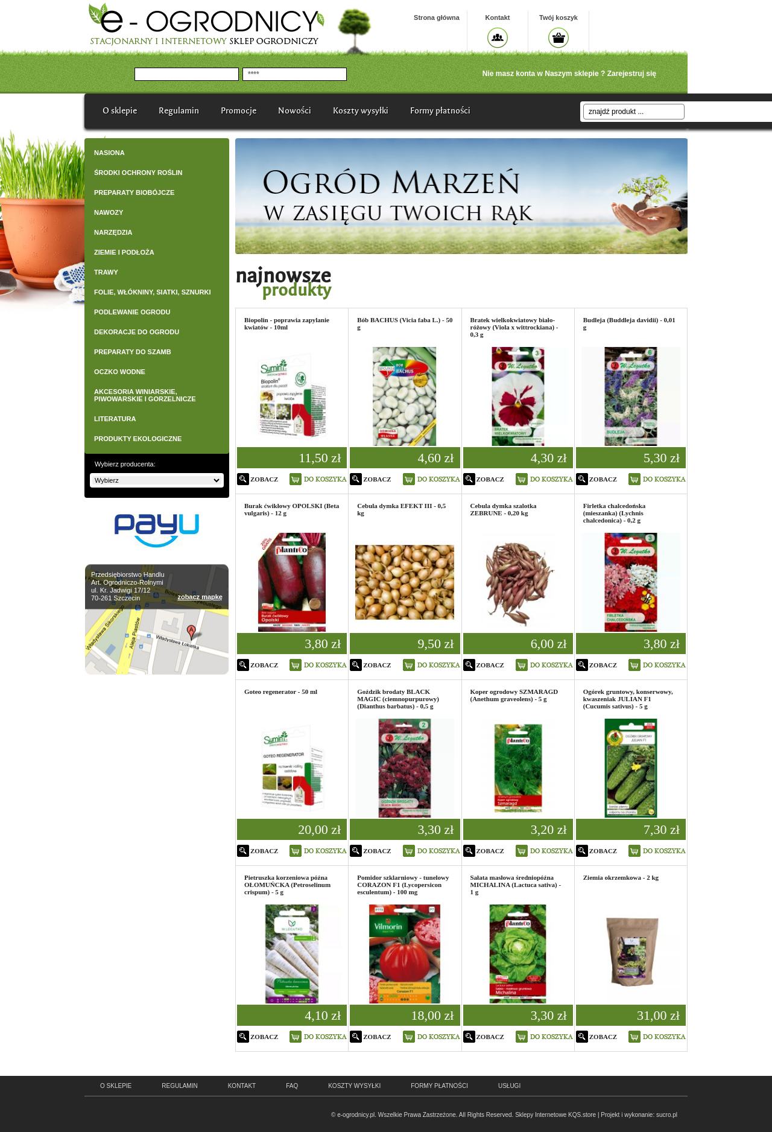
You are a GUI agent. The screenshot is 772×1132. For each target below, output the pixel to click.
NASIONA (109, 152)
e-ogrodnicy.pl (356, 1114)
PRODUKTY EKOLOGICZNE (138, 438)
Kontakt (498, 17)
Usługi (509, 1086)
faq (292, 1086)
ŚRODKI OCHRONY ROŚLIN (138, 172)
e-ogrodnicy (162, 1110)
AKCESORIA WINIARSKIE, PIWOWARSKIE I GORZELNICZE (145, 395)
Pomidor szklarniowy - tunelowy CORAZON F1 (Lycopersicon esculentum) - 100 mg (403, 884)
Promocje (238, 111)
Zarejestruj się (631, 73)
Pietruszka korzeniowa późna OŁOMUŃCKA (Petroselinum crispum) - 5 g (287, 884)
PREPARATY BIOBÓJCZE (134, 192)
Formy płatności (440, 111)
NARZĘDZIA (113, 232)
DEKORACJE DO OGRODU (136, 331)
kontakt (242, 1086)
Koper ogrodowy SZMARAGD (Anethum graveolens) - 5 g (514, 695)
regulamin (179, 1086)
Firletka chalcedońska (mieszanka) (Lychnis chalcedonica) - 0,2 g (614, 513)
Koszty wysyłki (360, 111)
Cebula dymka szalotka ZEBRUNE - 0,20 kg (503, 509)
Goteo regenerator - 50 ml (280, 691)
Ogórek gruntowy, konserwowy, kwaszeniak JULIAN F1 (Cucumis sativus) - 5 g (628, 699)
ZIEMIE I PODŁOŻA (124, 252)
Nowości (294, 111)
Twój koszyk (558, 17)
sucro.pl (666, 1114)
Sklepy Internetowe (540, 1114)
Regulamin (179, 111)
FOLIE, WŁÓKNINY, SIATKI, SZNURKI (152, 292)
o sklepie (115, 1086)
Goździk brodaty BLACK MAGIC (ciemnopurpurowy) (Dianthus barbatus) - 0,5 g (398, 699)
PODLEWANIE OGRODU (132, 312)
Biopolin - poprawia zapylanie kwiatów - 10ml (286, 323)
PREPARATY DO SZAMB (132, 351)
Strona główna (437, 17)
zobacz (264, 479)
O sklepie (120, 111)
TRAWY (106, 272)
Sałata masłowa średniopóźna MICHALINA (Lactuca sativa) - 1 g (516, 884)
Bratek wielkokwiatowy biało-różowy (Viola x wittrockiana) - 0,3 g (514, 327)
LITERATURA (115, 418)
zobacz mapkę (200, 596)
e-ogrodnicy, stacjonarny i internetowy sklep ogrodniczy (206, 24)
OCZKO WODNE (119, 371)
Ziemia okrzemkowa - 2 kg (621, 877)
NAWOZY (108, 212)
